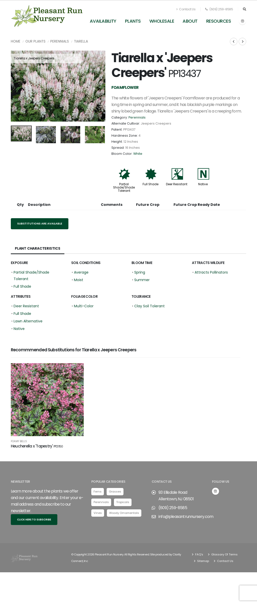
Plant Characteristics (37, 248)
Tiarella (81, 41)
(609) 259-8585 (219, 9)
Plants (133, 21)
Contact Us (185, 9)
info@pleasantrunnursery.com (185, 519)
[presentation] (17, 86)
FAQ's (198, 557)
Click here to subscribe (34, 522)
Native (203, 184)
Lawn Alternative (28, 321)
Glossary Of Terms (224, 557)
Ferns (98, 494)
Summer (142, 279)
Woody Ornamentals (124, 515)
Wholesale (161, 21)
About (190, 21)
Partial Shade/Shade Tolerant (124, 187)
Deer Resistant (176, 184)
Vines (98, 515)
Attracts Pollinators (211, 272)
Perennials (59, 41)
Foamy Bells (19, 441)
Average (81, 272)
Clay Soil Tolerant (149, 306)
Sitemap (202, 563)
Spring (139, 272)
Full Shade (150, 184)
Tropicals (122, 505)
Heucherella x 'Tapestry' (37, 446)
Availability (103, 21)
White (137, 154)
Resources (218, 21)
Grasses (115, 494)
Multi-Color (84, 306)
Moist (78, 279)
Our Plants (35, 41)
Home (15, 41)
